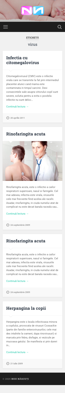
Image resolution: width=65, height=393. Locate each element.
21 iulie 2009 (16, 363)
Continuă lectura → (17, 106)
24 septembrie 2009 (20, 225)
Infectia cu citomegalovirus (22, 60)
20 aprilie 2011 (17, 118)
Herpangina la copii (26, 308)
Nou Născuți (20, 378)
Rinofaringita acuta (25, 134)
